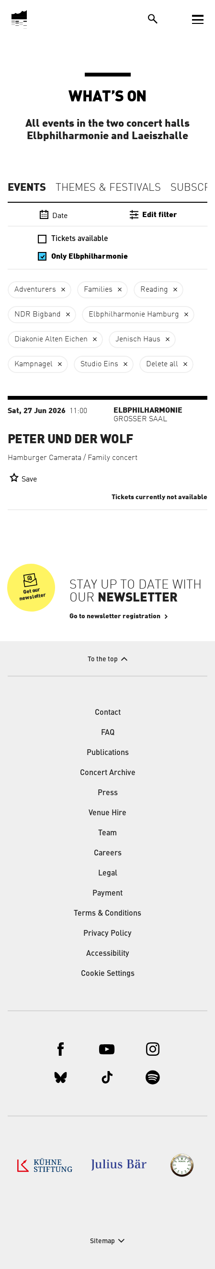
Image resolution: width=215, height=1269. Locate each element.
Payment (107, 893)
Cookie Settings (108, 974)
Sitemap (102, 1241)
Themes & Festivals (108, 188)
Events (27, 187)
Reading (154, 290)
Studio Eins (99, 364)
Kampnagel (33, 364)
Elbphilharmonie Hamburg (134, 314)
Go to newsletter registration (114, 616)
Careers (108, 853)
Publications (108, 753)
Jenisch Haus (137, 339)
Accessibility (107, 954)
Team (107, 833)
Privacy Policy (107, 934)
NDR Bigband (37, 314)
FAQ (107, 733)
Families (98, 290)
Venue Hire (107, 813)
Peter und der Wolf (71, 439)
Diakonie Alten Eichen (51, 339)
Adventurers (35, 290)
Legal (107, 873)
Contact (108, 713)
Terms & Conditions (107, 914)
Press (108, 793)
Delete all (162, 364)
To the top (103, 659)
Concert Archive (108, 773)
